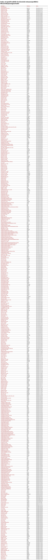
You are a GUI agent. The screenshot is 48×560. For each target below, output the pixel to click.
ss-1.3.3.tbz (3, 508)
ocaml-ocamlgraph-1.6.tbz (5, 297)
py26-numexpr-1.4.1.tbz (5, 25)
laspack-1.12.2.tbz (4, 526)
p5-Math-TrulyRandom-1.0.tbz (6, 428)
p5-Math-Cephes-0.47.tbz (5, 412)
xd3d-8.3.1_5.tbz (3, 105)
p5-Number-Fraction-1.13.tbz (5, 407)
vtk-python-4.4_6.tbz (4, 334)
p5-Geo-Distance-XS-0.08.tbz (6, 212)
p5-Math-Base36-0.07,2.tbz (5, 480)
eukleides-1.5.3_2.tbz (4, 133)
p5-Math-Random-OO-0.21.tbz (6, 203)
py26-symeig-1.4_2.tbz (4, 41)
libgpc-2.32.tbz (3, 552)
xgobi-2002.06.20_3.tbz (5, 257)
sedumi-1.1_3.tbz (4, 11)
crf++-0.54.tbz (3, 354)
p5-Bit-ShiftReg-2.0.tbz (4, 440)
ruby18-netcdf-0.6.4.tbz (5, 103)
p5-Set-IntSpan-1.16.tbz (5, 473)
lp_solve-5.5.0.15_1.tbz (5, 502)
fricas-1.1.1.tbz (3, 164)
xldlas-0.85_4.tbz (4, 267)
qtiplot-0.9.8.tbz (3, 109)
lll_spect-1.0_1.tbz (4, 442)
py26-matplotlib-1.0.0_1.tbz (5, 42)
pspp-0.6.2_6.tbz (3, 259)
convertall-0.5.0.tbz (4, 115)
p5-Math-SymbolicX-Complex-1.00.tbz (7, 238)
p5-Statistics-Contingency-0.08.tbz (6, 237)
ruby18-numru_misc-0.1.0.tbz (6, 90)
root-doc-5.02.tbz (4, 542)
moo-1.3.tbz (3, 520)
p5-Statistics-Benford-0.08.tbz (6, 420)
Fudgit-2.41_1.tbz (4, 374)
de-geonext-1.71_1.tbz (4, 171)
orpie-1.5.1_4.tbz (4, 298)
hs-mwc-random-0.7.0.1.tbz (5, 332)
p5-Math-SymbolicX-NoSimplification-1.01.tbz (8, 223)
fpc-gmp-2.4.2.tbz (4, 386)
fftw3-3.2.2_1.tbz (3, 391)
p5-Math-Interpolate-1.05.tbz (5, 461)
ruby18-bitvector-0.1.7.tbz (5, 278)
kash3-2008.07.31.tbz (4, 277)
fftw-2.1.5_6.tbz (3, 107)
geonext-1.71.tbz (3, 149)
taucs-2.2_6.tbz (3, 63)
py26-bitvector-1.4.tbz (4, 291)
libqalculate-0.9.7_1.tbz (5, 182)
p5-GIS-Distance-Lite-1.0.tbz (5, 429)
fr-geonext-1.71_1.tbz (4, 172)
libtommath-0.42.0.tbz (4, 381)
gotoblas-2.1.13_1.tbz (4, 66)
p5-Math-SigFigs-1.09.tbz (5, 205)
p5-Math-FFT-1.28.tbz (4, 448)
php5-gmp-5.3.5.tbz (4, 183)
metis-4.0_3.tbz (3, 553)
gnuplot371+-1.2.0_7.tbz (5, 308)
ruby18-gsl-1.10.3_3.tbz (5, 279)
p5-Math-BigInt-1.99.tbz (5, 252)
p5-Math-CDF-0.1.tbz (4, 462)
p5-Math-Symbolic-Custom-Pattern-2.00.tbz (8, 244)
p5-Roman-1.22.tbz (4, 457)
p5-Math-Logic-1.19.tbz (5, 413)
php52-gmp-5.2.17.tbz (4, 196)
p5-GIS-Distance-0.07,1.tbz (5, 185)
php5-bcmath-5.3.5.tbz (4, 184)
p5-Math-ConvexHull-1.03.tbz (6, 444)
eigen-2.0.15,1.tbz (4, 399)
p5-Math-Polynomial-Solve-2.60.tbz (7, 351)
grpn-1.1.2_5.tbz (3, 313)
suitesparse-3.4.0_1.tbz (5, 20)
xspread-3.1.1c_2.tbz (4, 507)
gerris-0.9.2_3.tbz (4, 24)
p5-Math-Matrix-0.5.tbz (4, 460)
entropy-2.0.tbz (3, 539)
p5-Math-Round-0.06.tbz (5, 484)
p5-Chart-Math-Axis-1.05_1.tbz (6, 400)
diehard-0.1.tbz (3, 537)
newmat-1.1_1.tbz (4, 367)
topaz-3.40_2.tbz (3, 271)
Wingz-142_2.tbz (4, 269)
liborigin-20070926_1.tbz (5, 550)
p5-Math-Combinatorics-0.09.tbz (6, 445)
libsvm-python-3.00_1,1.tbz (5, 255)
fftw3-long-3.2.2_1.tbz (4, 373)
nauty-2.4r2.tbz (3, 496)
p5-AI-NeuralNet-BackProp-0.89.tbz (7, 431)
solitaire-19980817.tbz (4, 511)
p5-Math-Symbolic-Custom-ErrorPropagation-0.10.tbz (10, 239)
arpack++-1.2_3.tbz (4, 15)
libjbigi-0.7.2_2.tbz (4, 157)
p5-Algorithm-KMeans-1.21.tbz (6, 210)
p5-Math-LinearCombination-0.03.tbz (7, 433)
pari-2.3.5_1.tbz (3, 554)
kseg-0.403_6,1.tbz (4, 214)
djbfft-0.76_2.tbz (3, 557)
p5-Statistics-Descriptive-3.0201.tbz (7, 348)
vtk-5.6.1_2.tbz (3, 110)
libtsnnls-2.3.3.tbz (4, 38)
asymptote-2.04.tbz (4, 129)
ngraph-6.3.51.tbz (4, 290)
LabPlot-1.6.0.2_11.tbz (4, 118)
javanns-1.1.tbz (3, 524)
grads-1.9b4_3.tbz (4, 96)
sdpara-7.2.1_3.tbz (4, 27)
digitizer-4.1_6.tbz (4, 216)
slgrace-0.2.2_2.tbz (4, 76)
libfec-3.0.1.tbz (3, 378)
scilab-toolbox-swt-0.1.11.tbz (5, 35)
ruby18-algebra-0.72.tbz (5, 281)
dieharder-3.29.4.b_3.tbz (5, 305)
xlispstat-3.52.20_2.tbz (4, 265)
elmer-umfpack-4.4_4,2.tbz (5, 104)
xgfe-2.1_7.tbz (3, 124)
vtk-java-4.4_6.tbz (4, 175)
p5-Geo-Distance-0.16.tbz (5, 454)
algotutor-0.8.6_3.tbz (4, 321)
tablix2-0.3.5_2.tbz (4, 78)
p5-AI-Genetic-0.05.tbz (4, 441)
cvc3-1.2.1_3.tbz (3, 376)
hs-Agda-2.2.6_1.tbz (4, 326)
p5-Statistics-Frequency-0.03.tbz (6, 415)
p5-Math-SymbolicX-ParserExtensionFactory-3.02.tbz (10, 242)
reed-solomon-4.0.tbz (4, 366)
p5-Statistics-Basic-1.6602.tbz (6, 253)
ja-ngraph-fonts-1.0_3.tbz (5, 352)
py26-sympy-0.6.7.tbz (4, 285)
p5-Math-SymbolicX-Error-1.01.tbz (6, 204)
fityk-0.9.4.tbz (3, 121)
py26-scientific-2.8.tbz (4, 28)
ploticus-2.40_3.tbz (4, 294)
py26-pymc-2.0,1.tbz (4, 36)
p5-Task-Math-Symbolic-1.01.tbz (6, 198)
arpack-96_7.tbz (3, 97)
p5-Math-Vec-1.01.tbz (4, 250)
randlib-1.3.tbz (3, 525)
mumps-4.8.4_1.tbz (4, 74)
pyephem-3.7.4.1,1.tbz (4, 241)
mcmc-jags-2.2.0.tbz (4, 29)
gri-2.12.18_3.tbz (4, 135)
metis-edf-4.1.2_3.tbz (4, 77)
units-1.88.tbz (3, 497)
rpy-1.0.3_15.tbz (3, 39)
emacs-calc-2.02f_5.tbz (5, 318)
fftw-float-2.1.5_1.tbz (4, 80)
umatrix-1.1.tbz (3, 510)
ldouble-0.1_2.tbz (4, 549)
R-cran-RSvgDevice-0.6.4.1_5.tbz (6, 52)
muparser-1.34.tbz (4, 385)
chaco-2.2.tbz (3, 535)
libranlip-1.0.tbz (3, 527)
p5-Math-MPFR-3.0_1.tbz (5, 455)
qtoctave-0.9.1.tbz (4, 9)
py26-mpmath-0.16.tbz (4, 282)
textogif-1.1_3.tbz (4, 187)
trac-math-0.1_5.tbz (4, 186)
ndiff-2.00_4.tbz (3, 515)
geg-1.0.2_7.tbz (3, 312)
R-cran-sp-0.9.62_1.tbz (5, 54)
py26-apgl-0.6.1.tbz (4, 22)
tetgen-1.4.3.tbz (3, 498)
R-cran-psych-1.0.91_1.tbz (5, 49)
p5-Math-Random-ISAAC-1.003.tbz (7, 161)
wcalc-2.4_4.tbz (3, 489)
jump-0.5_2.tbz (3, 170)
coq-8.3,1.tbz (3, 116)
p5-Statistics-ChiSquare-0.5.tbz (6, 404)
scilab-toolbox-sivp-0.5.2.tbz (5, 26)
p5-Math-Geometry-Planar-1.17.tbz (7, 246)
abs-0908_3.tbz (3, 320)
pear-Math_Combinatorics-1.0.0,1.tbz (7, 147)
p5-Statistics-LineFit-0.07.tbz (5, 403)
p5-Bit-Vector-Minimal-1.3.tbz (6, 471)
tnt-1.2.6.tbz (3, 556)
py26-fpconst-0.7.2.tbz (4, 346)
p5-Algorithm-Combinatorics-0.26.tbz (7, 145)
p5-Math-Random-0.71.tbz (5, 472)
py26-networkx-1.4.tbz (4, 150)
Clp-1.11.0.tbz (3, 56)
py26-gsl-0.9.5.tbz (4, 43)
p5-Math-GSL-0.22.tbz (4, 229)
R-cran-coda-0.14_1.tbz (5, 61)
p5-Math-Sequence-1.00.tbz (5, 225)
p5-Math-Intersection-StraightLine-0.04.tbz (8, 434)
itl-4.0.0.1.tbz (3, 215)
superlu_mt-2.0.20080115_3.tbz (6, 89)
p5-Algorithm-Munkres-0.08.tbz (6, 469)
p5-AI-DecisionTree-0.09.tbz (5, 456)
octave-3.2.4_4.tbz (4, 12)
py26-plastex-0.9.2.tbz (4, 283)
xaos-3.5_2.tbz (3, 323)
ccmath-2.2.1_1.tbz (4, 555)
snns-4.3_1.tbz (3, 258)
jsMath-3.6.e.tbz (3, 523)
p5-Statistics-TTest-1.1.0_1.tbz (6, 299)
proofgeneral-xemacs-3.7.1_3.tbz (6, 189)
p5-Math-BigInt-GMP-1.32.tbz (6, 475)
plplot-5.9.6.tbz (3, 178)
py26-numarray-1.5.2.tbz (5, 338)
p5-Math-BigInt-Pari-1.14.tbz (5, 435)
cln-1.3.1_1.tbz (3, 389)
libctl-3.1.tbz (3, 102)
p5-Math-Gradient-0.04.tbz (5, 458)
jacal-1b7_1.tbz (3, 372)
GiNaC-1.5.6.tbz (3, 388)
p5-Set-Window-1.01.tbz (5, 421)
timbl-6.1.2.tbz (3, 361)
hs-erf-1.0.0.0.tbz (4, 333)
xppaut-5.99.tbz (3, 266)
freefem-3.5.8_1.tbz (4, 309)
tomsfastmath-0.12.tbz (4, 363)
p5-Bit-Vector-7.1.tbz (4, 483)
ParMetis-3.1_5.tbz (4, 82)
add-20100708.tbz (4, 499)
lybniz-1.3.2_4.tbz (4, 146)
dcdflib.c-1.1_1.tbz (4, 538)
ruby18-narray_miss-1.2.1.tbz (6, 91)
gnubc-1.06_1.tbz (4, 529)
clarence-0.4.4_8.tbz (4, 158)
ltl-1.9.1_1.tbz (3, 64)
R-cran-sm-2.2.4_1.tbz (4, 48)
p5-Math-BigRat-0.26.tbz (5, 426)
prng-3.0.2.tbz (3, 514)
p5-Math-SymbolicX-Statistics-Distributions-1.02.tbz (9, 232)
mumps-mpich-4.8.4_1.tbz (5, 16)
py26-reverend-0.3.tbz (4, 349)
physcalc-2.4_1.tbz (4, 512)
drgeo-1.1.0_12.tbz (4, 148)
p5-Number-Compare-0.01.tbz (6, 487)
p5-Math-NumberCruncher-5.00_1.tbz (7, 432)
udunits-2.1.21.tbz (4, 108)
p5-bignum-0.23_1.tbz (4, 408)
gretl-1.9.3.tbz (3, 67)
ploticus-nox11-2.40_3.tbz (5, 337)
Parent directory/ (3, 7)
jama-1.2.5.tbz (3, 551)
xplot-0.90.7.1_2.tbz (4, 268)
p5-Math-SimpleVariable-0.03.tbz (6, 459)
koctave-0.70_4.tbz (4, 10)
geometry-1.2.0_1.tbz (4, 13)
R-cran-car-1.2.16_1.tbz (5, 55)
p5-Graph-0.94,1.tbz (4, 481)
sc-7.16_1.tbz (3, 509)
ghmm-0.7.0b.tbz (4, 353)
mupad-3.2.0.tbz (3, 296)
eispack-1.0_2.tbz (4, 81)
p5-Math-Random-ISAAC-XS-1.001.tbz (7, 202)
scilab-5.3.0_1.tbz (4, 40)
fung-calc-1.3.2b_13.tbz (5, 117)
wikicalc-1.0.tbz (3, 401)
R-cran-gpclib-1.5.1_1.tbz (5, 34)
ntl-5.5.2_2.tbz (3, 453)
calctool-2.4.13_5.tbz (4, 319)
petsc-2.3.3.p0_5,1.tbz (4, 14)
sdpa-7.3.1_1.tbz (3, 68)
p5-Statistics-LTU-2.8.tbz (5, 416)
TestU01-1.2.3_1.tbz (4, 360)
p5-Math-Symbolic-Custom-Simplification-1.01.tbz (9, 231)
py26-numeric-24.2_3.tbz (5, 347)
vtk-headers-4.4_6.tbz (4, 272)
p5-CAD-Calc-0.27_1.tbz (5, 240)
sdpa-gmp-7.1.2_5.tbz (4, 359)
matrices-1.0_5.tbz (4, 159)
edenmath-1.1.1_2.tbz (4, 228)
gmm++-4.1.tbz (3, 501)
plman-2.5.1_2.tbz (4, 156)
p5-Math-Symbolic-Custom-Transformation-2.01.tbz (9, 226)
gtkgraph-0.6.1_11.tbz (4, 324)
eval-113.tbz (3, 534)
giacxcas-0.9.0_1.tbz (4, 190)
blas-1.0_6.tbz (3, 101)
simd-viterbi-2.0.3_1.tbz (5, 364)
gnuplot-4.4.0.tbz (3, 177)
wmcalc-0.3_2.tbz (4, 270)
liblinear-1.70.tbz (3, 495)
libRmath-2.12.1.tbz (4, 93)
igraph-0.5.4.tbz (3, 379)
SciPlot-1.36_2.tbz (4, 325)
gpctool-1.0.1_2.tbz (4, 254)
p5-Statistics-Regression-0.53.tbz (6, 482)
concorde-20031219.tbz (5, 522)
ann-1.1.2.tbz (3, 377)
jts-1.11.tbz (3, 162)
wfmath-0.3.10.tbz (4, 390)
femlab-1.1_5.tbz (3, 79)
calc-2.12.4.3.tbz (3, 375)
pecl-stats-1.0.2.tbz (4, 151)
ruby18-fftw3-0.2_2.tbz (4, 94)
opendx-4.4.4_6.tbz (4, 65)
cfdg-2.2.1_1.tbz (3, 350)
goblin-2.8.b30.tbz (4, 310)
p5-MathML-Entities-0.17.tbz (5, 402)
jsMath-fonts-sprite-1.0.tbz (5, 528)
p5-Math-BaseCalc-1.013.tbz (5, 439)
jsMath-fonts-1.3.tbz (4, 543)
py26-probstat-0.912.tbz (5, 286)
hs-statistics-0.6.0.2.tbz (5, 331)
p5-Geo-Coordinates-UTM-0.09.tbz (6, 427)
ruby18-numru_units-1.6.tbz (5, 345)
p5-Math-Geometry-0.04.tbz (5, 447)
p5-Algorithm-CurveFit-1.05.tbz (6, 211)
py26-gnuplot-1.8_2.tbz (5, 37)
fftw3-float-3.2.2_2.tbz (4, 392)
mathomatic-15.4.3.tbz (4, 95)
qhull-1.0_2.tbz (3, 394)
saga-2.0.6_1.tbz (3, 122)
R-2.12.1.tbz (3, 62)
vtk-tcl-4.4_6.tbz (3, 256)
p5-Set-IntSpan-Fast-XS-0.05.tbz (6, 199)
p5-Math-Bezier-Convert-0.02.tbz (6, 470)
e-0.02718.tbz (3, 540)
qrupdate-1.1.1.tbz (4, 51)
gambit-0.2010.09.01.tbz (5, 123)
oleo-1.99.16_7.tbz (4, 264)
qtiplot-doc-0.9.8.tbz (4, 224)
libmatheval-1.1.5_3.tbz (5, 327)
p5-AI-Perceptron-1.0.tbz (5, 213)
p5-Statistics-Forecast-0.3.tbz (6, 417)
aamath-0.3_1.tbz (4, 541)
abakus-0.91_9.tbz (4, 119)
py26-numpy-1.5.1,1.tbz (5, 47)
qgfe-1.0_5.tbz (3, 130)
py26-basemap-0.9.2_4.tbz (5, 23)
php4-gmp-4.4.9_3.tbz (4, 295)
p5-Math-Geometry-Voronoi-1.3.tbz (6, 446)
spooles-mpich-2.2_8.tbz (5, 50)
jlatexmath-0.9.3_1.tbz (4, 176)
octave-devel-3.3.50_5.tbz (5, 8)
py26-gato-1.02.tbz (4, 339)
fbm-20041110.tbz (4, 536)
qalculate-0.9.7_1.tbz (4, 128)
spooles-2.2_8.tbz (4, 380)
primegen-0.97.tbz (4, 513)
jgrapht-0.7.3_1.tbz (4, 169)
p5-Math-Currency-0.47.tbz (5, 218)
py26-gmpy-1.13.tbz (4, 336)
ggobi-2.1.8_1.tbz (4, 132)
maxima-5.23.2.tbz (4, 173)
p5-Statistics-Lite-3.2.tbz (5, 414)
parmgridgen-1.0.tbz (4, 92)
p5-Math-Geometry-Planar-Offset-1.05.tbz (8, 251)
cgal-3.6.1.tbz (3, 137)
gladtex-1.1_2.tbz (4, 188)
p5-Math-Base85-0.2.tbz (5, 485)
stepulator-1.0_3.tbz (4, 227)
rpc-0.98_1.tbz (3, 365)
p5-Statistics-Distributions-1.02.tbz (6, 418)
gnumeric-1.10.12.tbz (4, 174)
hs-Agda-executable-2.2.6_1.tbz (6, 306)
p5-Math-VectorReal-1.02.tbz (5, 486)
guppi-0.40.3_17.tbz (4, 201)
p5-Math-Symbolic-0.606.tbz (5, 245)
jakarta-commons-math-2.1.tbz (6, 131)
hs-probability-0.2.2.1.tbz (5, 307)
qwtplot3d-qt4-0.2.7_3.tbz (5, 143)
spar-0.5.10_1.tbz (4, 362)
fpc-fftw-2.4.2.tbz (3, 387)
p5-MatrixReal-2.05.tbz (4, 468)
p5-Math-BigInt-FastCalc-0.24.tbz (6, 217)
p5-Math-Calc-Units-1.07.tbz (5, 467)
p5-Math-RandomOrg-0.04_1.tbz (6, 406)
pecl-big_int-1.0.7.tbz (4, 160)
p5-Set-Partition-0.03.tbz (5, 405)
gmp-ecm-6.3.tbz (4, 500)
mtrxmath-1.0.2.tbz (4, 516)
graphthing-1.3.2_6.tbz (4, 142)
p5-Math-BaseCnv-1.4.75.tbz (5, 200)
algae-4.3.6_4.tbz (4, 87)
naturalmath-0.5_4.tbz (4, 191)
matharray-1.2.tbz (4, 340)
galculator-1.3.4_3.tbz (4, 163)
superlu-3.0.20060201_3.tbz (5, 83)
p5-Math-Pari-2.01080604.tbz (6, 488)
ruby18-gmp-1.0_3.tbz (4, 280)
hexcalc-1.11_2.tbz (4, 311)
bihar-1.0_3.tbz (3, 88)
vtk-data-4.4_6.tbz (4, 335)
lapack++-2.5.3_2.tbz (4, 53)
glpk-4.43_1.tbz (3, 393)
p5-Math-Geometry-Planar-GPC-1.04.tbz (7, 474)
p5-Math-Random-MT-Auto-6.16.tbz (7, 144)
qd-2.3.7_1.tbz (3, 69)
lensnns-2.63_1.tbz (4, 304)
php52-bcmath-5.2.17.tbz (5, 197)
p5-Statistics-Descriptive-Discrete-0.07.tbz (8, 419)
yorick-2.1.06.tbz (3, 322)
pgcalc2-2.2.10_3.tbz (4, 120)
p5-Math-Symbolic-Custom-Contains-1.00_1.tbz (9, 243)
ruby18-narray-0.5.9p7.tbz (5, 106)
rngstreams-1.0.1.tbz (4, 548)
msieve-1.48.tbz (3, 75)
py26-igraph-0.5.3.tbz (4, 293)
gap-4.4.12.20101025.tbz (5, 494)
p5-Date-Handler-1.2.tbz (5, 430)
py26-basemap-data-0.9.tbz (5, 284)
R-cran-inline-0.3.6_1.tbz (5, 21)
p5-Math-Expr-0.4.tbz (4, 443)
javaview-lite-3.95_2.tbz (5, 134)
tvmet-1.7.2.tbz (3, 358)
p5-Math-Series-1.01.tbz (5, 209)
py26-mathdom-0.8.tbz (4, 292)
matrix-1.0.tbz (3, 521)
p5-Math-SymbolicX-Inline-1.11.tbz (6, 230)
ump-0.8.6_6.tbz (3, 136)
